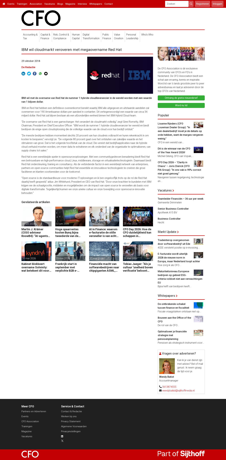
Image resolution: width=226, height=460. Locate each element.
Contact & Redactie (71, 411)
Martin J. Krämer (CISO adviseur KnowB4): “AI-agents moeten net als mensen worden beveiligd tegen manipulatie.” (36, 233)
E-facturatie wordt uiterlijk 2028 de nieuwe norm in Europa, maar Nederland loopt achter (179, 257)
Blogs (60, 3)
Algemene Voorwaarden (74, 426)
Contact (108, 3)
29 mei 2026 (130, 223)
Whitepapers (95, 3)
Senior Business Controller (173, 208)
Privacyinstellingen (71, 431)
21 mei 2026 (130, 258)
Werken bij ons (69, 416)
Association (36, 3)
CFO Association (30, 421)
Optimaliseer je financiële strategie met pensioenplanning (172, 335)
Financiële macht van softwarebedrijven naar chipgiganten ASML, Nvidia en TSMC (104, 267)
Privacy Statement (71, 421)
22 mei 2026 (97, 258)
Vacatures (49, 3)
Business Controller (169, 218)
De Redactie (28, 67)
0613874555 (169, 386)
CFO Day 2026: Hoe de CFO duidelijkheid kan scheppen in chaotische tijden (137, 233)
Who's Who (147, 34)
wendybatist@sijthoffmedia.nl (178, 390)
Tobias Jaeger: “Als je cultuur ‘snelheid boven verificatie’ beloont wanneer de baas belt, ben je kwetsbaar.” (138, 267)
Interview (82, 3)
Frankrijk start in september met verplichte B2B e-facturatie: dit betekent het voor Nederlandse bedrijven (70, 267)
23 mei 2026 (63, 258)
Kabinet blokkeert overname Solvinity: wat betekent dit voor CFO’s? (35, 267)
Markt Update (167, 232)
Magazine (70, 3)
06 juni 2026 (28, 223)
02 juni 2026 (62, 223)
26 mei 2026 (29, 258)
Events (11, 3)
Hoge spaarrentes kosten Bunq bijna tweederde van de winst (66, 233)
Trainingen (22, 3)
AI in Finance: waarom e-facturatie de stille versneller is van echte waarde (103, 233)
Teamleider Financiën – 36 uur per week (180, 198)
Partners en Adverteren (33, 411)
